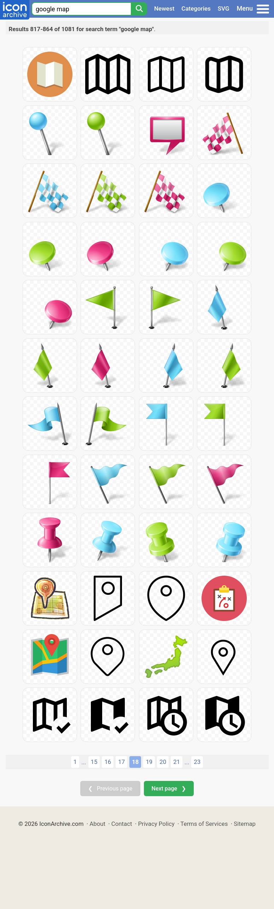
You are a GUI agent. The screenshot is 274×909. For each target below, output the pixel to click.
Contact (121, 823)
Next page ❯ (169, 788)
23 (197, 761)
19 (149, 761)
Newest (164, 8)
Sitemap (245, 823)
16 (107, 761)
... (83, 762)
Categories (196, 8)
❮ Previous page (110, 788)
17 (121, 761)
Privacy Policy (156, 823)
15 (94, 761)
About (97, 823)
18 (135, 761)
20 (162, 761)
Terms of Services (204, 823)
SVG (223, 8)
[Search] (139, 9)
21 (176, 761)
